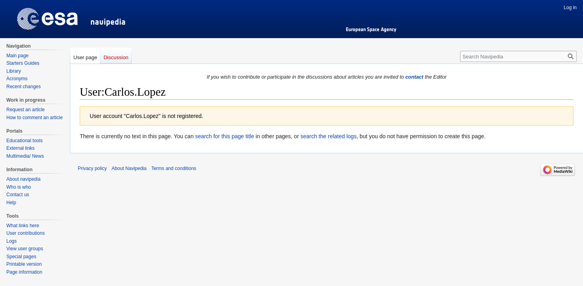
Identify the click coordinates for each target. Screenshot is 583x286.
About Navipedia (128, 168)
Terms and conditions (173, 168)
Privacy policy (92, 168)
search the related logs (328, 136)
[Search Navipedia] (518, 56)
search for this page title (224, 136)
